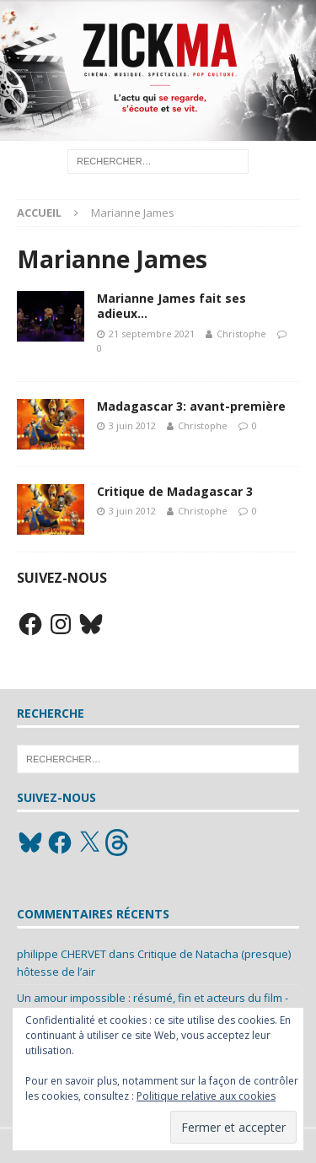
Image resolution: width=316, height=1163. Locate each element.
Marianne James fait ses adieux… (171, 305)
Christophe (241, 333)
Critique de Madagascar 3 (175, 491)
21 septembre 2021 (152, 333)
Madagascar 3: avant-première (191, 406)
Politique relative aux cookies (206, 1096)
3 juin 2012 (132, 425)
